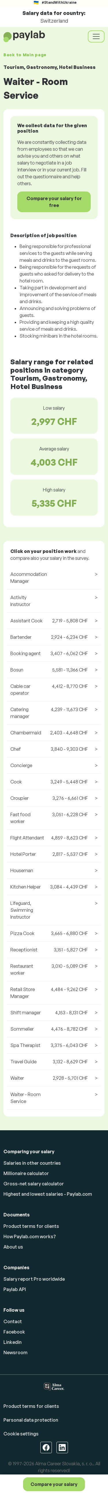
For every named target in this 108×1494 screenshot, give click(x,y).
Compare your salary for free (54, 202)
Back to (24, 54)
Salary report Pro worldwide (34, 1279)
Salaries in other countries (32, 1163)
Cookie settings (21, 1434)
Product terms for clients (31, 1226)
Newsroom (15, 1352)
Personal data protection (30, 1420)
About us (13, 1247)
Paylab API (14, 1289)
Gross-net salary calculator (33, 1184)
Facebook (14, 1332)
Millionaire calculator (26, 1173)
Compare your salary (54, 1484)
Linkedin (12, 1342)
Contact (12, 1321)
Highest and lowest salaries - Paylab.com (47, 1194)
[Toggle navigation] (96, 36)
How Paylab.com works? (29, 1236)
